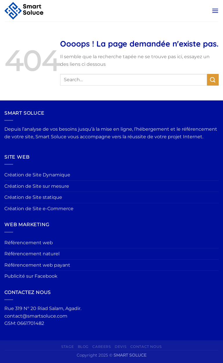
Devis (120, 346)
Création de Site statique (33, 197)
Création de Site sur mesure (36, 186)
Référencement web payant (37, 265)
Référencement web (28, 242)
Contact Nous (146, 346)
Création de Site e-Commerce (38, 208)
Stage (67, 346)
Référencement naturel (32, 253)
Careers (101, 346)
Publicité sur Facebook (30, 276)
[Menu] (215, 10)
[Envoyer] (213, 79)
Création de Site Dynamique (37, 175)
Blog (83, 346)
